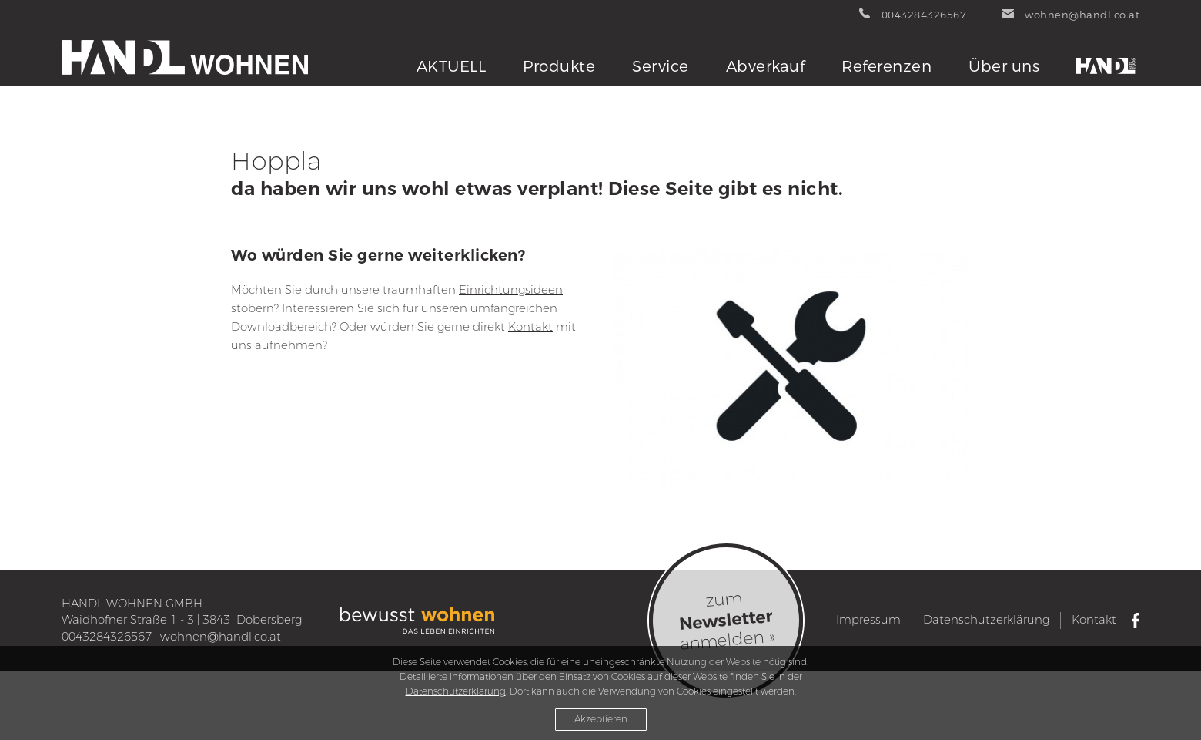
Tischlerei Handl (1107, 66)
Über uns (1003, 66)
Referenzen (886, 66)
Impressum (868, 619)
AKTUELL (452, 66)
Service (660, 66)
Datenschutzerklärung (986, 619)
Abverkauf (765, 66)
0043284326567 (107, 636)
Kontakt (530, 327)
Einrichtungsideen (511, 290)
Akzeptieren (600, 719)
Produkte (559, 66)
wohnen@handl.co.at (220, 636)
